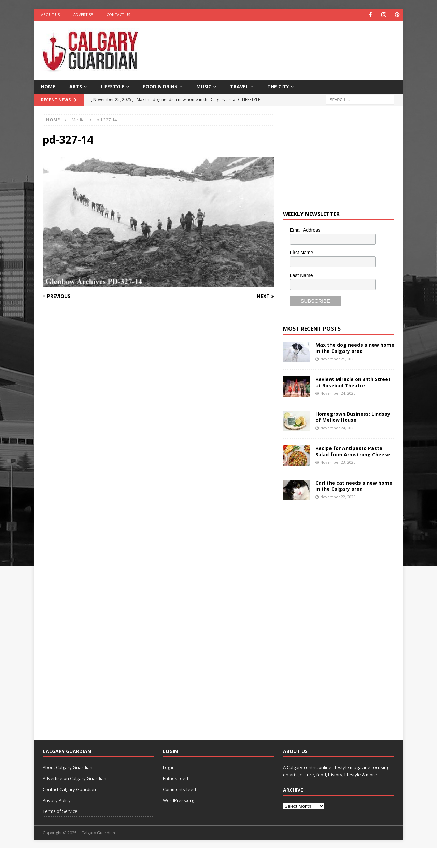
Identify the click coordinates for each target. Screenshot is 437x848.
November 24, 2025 (337, 393)
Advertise (83, 14)
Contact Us (118, 14)
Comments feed (179, 789)
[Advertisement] (284, 42)
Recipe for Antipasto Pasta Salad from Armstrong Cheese (352, 451)
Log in (169, 767)
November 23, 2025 (337, 461)
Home (48, 86)
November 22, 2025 (337, 496)
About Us (50, 14)
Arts (75, 86)
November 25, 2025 (337, 358)
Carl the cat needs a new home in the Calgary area (353, 485)
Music (203, 86)
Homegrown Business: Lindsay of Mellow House (352, 416)
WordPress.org (178, 800)
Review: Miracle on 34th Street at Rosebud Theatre (353, 382)
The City (278, 86)
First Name (301, 252)
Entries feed (175, 778)
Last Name (301, 275)
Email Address (305, 229)
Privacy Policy (57, 800)
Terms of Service (60, 811)
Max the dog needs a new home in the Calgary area (354, 347)
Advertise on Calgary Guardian (75, 778)
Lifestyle (112, 86)
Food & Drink (160, 86)
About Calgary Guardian (68, 767)
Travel (239, 86)
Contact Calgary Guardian (69, 789)
